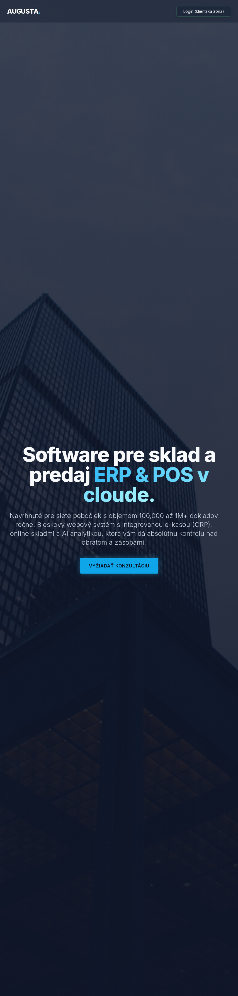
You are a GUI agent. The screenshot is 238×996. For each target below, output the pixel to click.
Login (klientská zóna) (203, 11)
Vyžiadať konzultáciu (119, 566)
